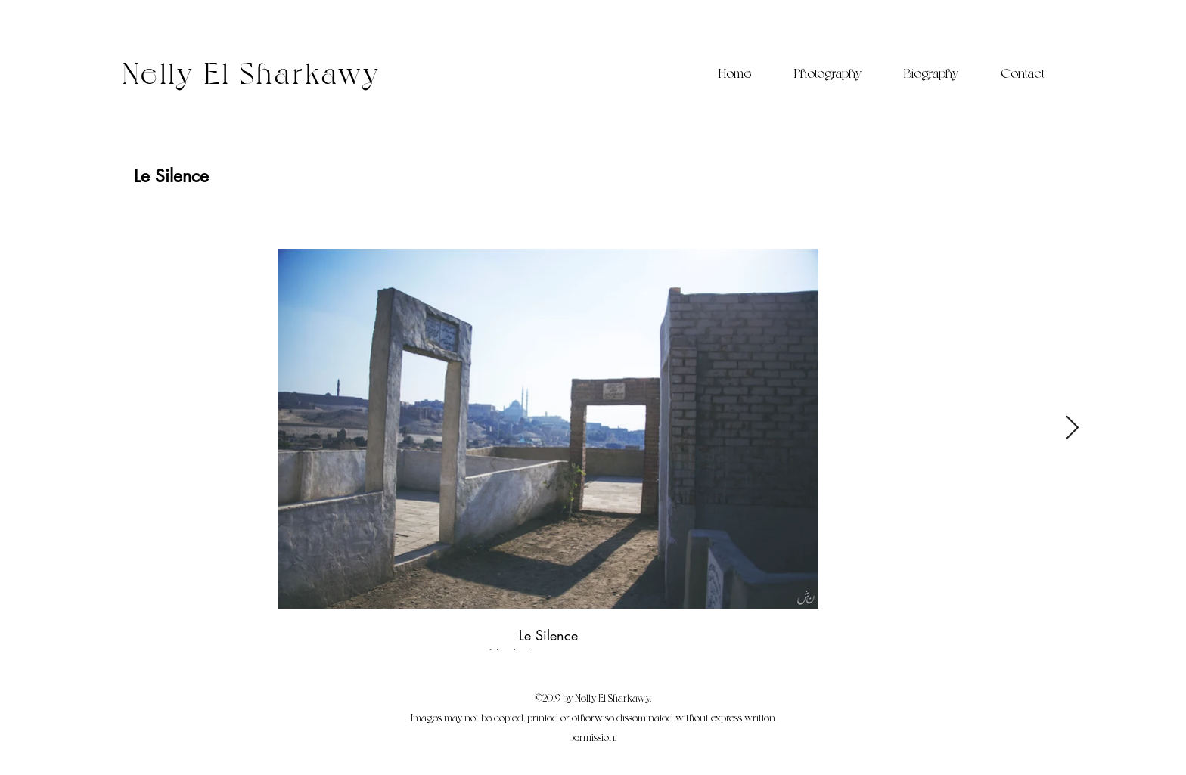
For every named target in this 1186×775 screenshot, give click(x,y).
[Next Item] (1071, 429)
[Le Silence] (171, 176)
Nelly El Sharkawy (252, 71)
